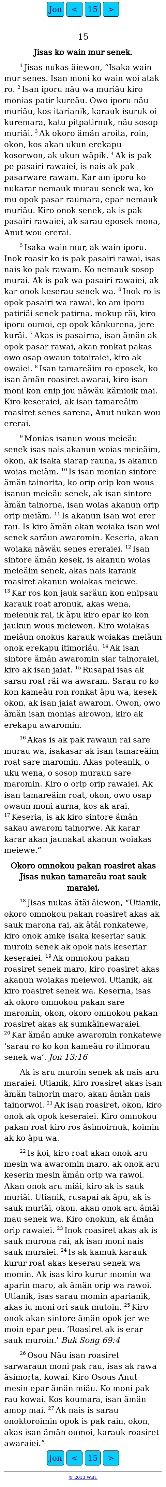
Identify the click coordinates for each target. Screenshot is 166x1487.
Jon (55, 9)
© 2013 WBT (83, 1477)
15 (93, 9)
